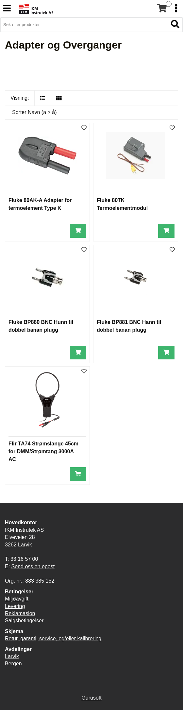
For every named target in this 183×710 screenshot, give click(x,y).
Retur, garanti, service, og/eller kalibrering (53, 638)
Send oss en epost (33, 566)
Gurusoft (91, 698)
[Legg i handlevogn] (78, 231)
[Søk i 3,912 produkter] (84, 25)
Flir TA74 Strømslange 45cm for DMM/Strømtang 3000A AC (43, 451)
